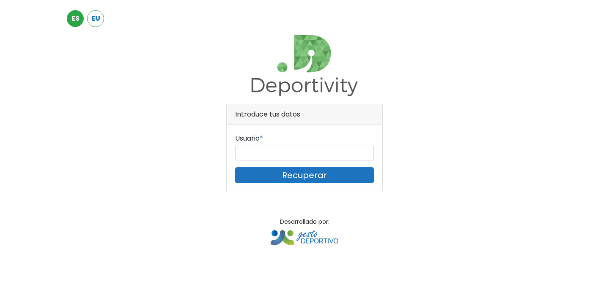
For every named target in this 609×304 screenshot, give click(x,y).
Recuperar (304, 175)
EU (95, 18)
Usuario (247, 138)
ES (75, 18)
